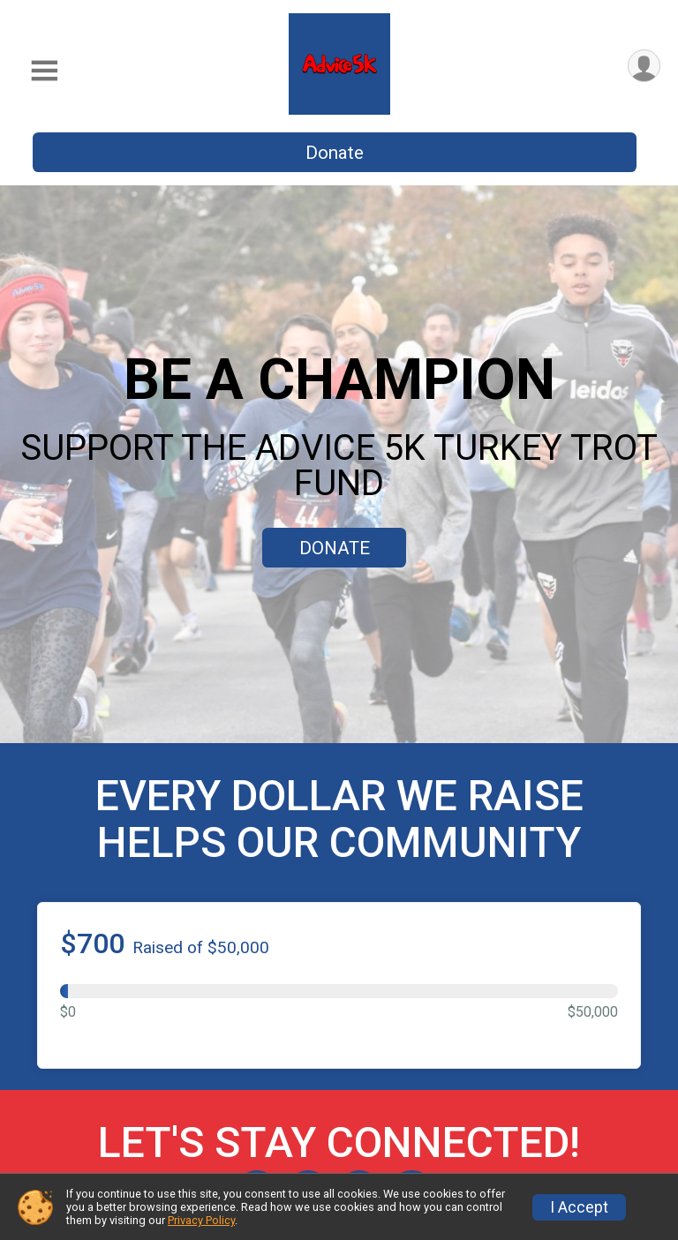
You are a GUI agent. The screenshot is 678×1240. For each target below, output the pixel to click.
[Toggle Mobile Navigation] (44, 71)
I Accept (579, 1207)
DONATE (334, 548)
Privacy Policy (201, 1220)
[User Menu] (644, 65)
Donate (334, 152)
